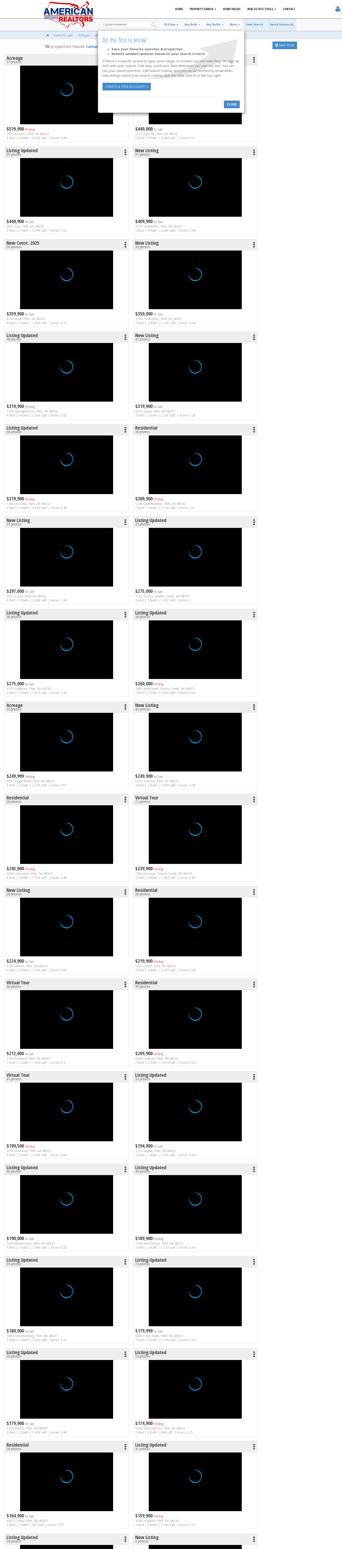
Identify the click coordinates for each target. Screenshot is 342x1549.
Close (232, 104)
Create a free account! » (126, 86)
